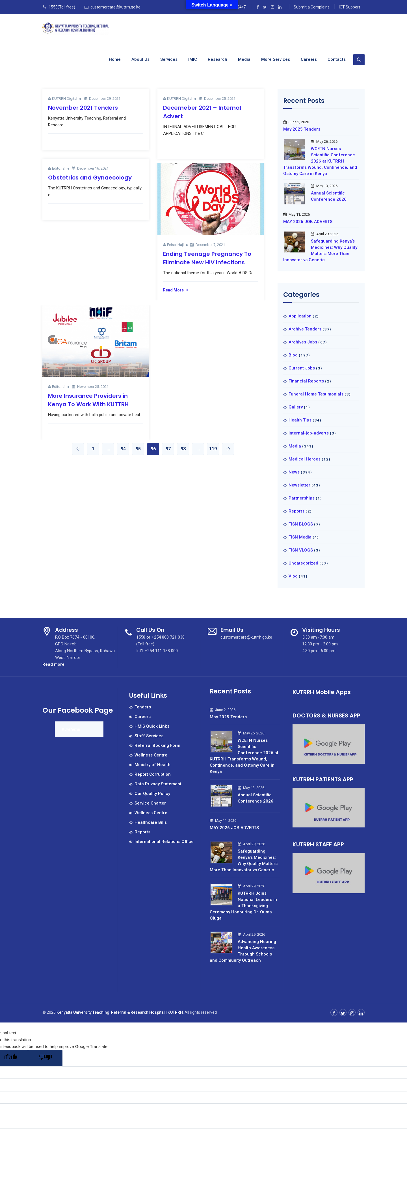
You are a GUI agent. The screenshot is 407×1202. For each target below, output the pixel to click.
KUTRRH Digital (64, 98)
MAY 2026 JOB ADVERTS (307, 221)
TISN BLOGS (301, 524)
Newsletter (299, 485)
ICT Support (349, 7)
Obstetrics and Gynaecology (90, 177)
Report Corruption (153, 774)
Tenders (143, 707)
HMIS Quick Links (152, 726)
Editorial (58, 168)
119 (213, 448)
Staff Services (149, 735)
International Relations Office (164, 841)
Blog (293, 355)
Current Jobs (302, 368)
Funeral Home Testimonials (316, 394)
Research (217, 59)
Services (168, 59)
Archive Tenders (305, 329)
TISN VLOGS (301, 550)
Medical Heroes (305, 459)
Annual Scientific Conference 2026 (329, 196)
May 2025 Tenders (301, 129)
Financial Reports (306, 381)
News (294, 472)
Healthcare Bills (151, 822)
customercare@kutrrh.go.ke (115, 7)
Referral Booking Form (157, 745)
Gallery (296, 407)
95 (138, 448)
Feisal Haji (175, 245)
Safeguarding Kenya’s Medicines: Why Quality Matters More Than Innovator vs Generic (320, 250)
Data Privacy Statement (158, 783)
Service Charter (150, 803)
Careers (309, 59)
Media (244, 59)
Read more (53, 664)
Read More (173, 290)
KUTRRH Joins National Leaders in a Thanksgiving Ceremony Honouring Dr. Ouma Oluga (243, 906)
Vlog (293, 576)
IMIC (192, 59)
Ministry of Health (152, 764)
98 (183, 448)
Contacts (337, 59)
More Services (275, 59)
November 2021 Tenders (83, 108)
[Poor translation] (45, 1058)
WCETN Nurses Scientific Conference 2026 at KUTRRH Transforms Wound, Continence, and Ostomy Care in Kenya (320, 161)
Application (300, 316)
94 (123, 448)
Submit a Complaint (311, 7)
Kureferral (71, 729)
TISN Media (300, 537)
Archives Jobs (303, 342)
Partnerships (302, 498)
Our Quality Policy (152, 793)
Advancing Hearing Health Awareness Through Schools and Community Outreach (243, 951)
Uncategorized (303, 563)
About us (140, 59)
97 (168, 448)
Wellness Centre (151, 755)
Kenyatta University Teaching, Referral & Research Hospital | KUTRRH (120, 1012)
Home (115, 59)
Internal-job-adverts (309, 433)
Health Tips (300, 420)
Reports (296, 511)
